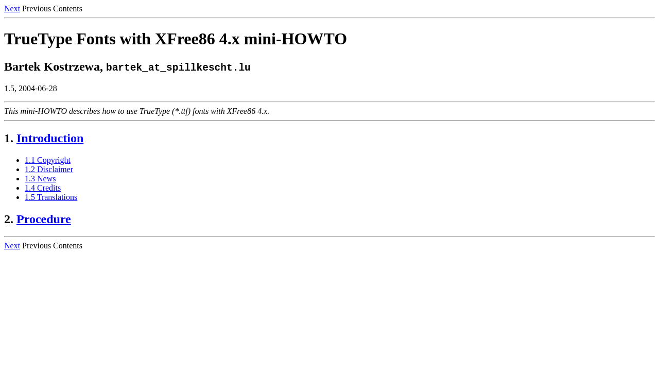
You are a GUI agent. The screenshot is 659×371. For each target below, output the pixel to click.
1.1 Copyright (48, 160)
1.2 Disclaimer (49, 169)
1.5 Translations (51, 197)
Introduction (49, 138)
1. (8, 138)
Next (12, 8)
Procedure (43, 219)
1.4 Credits (43, 187)
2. (8, 219)
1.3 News (40, 178)
